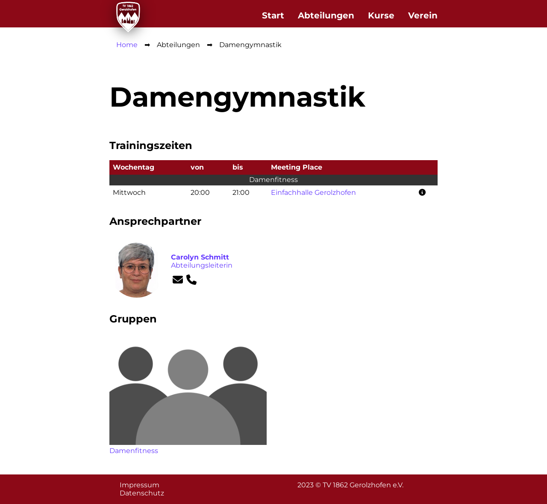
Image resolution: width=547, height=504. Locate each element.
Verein (423, 15)
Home (127, 45)
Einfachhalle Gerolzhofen (313, 192)
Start (273, 15)
